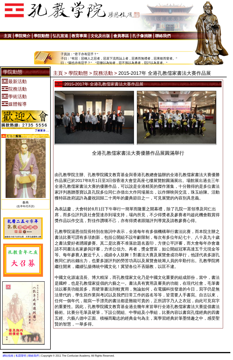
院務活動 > (105, 73)
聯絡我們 (33, 355)
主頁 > (60, 73)
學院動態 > (80, 73)
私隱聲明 (21, 355)
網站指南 (8, 355)
